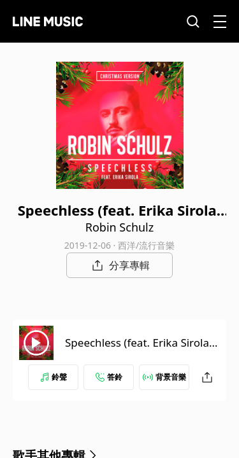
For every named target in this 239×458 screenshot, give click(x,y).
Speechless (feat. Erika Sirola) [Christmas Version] (138, 350)
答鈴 (109, 376)
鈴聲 (53, 376)
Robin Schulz (119, 227)
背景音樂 (164, 376)
